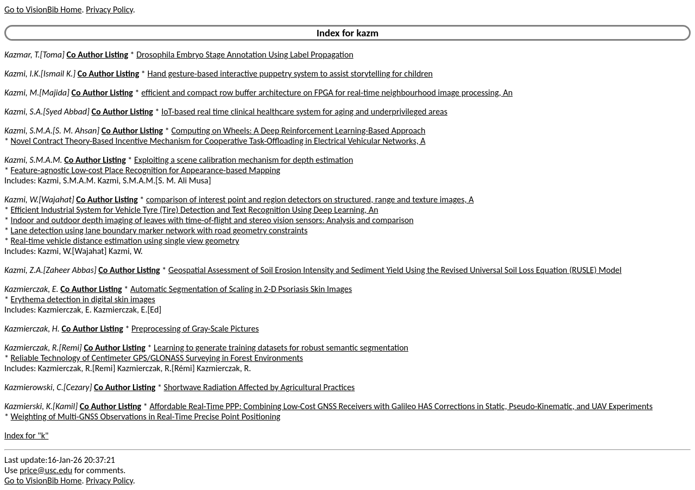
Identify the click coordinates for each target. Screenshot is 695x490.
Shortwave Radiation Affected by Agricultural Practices (259, 387)
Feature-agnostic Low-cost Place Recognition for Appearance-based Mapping (146, 170)
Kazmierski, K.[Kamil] (41, 406)
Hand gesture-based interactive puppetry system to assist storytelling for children (290, 73)
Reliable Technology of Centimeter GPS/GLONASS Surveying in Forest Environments (157, 358)
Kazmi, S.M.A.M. (33, 160)
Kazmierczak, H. (32, 328)
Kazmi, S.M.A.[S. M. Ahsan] (51, 130)
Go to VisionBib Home (42, 9)
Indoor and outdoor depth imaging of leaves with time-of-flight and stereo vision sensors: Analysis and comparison (212, 220)
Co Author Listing (97, 54)
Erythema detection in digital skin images (83, 299)
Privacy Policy (109, 9)
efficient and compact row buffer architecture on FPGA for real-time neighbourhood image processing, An (327, 92)
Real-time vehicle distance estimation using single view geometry (125, 241)
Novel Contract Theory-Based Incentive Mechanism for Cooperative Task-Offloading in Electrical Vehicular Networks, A (218, 141)
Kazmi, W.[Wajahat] (39, 199)
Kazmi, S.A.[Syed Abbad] (47, 111)
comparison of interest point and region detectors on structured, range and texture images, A (309, 199)
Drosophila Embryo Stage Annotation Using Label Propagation (244, 54)
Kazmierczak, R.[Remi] (43, 347)
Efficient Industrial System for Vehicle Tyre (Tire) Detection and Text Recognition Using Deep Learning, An (194, 210)
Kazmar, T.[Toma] (34, 54)
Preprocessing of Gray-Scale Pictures (195, 328)
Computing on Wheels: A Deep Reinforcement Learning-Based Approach (298, 130)
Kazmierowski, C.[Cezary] (48, 387)
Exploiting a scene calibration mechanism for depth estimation (243, 160)
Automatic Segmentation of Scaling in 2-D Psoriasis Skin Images (241, 289)
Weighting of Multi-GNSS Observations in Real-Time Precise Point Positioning (146, 416)
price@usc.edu (46, 470)
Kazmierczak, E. (31, 289)
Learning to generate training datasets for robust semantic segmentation (281, 347)
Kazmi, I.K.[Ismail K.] (39, 73)
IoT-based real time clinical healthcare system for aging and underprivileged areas (304, 111)
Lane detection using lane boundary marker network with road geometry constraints (159, 230)
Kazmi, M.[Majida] (37, 92)
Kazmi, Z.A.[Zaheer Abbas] (50, 270)
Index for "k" (26, 435)
